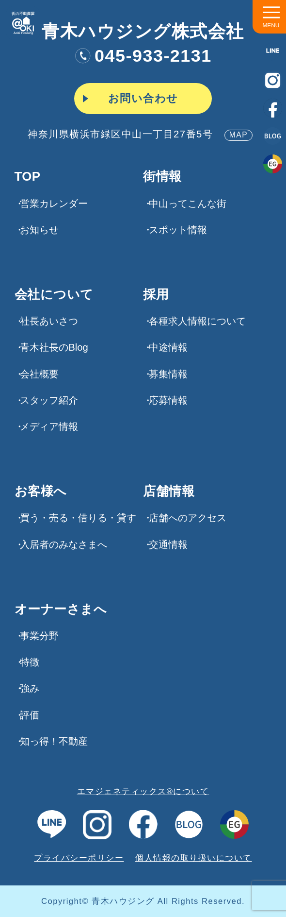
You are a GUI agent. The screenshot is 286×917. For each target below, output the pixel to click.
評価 (29, 715)
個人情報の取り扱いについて (193, 858)
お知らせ (39, 229)
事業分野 (39, 635)
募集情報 (168, 374)
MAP (238, 135)
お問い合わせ (143, 98)
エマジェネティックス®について (143, 791)
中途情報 (168, 347)
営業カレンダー (54, 203)
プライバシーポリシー (79, 858)
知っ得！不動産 (54, 741)
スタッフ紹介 (49, 400)
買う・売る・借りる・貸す (78, 517)
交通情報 (168, 544)
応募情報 (168, 400)
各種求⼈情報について (197, 321)
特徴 (29, 662)
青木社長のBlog (54, 347)
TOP (28, 176)
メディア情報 (49, 426)
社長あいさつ (49, 321)
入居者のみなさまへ (63, 544)
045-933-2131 (143, 56)
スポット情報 (178, 229)
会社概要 (39, 374)
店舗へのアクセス (187, 517)
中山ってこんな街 (187, 203)
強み (29, 688)
